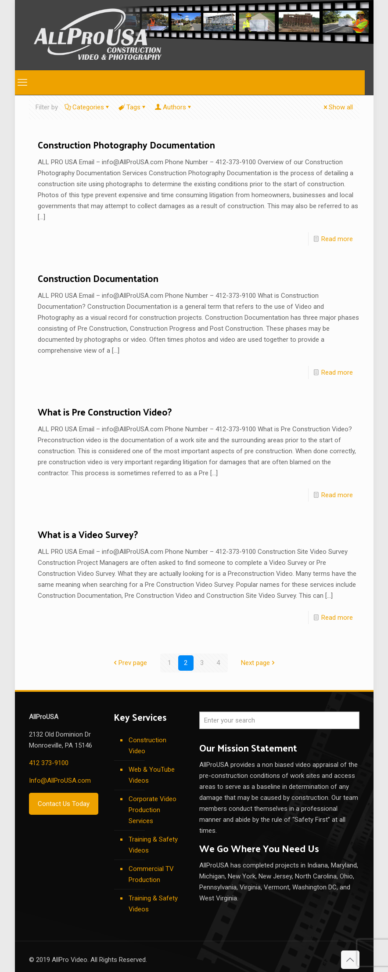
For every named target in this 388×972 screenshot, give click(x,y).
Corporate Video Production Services (152, 810)
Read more (337, 239)
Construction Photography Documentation (126, 144)
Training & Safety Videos (153, 844)
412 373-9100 (48, 763)
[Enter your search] (279, 720)
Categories (88, 107)
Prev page (129, 663)
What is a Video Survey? (88, 534)
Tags (133, 107)
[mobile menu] (22, 82)
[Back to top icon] (350, 959)
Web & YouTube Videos (152, 775)
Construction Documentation (98, 278)
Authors (174, 107)
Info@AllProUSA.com (60, 780)
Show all (337, 107)
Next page (259, 663)
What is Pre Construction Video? (105, 411)
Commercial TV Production (151, 874)
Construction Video (147, 745)
